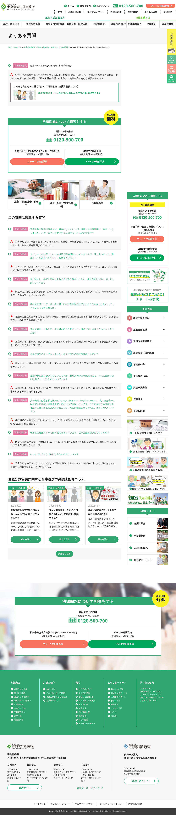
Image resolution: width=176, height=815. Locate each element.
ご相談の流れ (74, 11)
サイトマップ (40, 804)
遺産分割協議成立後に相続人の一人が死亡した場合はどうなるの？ (25, 514)
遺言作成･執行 (118, 24)
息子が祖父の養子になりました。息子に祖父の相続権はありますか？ (67, 354)
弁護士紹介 (116, 11)
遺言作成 (82, 708)
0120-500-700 (131, 6)
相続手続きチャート (119, 693)
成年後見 (151, 24)
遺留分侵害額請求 (55, 24)
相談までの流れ (117, 689)
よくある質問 (150, 11)
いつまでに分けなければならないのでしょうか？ (57, 454)
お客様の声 (133, 11)
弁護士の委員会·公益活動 (56, 697)
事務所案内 (85, 6)
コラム (71, 6)
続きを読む (26, 539)
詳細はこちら (64, 554)
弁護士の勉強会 (52, 700)
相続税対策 (168, 24)
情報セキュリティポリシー (111, 804)
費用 (60, 11)
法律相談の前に (135, 804)
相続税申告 (99, 24)
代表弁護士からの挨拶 (55, 693)
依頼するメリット (95, 11)
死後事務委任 (135, 24)
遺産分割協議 (33, 24)
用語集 (114, 716)
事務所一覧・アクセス (88, 787)
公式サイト (24, 787)
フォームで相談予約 (160, 5)
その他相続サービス (87, 723)
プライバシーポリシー (60, 804)
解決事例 (168, 11)
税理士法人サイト (141, 780)
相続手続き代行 (11, 24)
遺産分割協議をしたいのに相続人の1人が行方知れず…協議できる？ (64, 514)
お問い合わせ (103, 6)
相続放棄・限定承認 (77, 24)
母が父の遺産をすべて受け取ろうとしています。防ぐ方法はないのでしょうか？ (73, 433)
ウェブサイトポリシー (85, 804)
